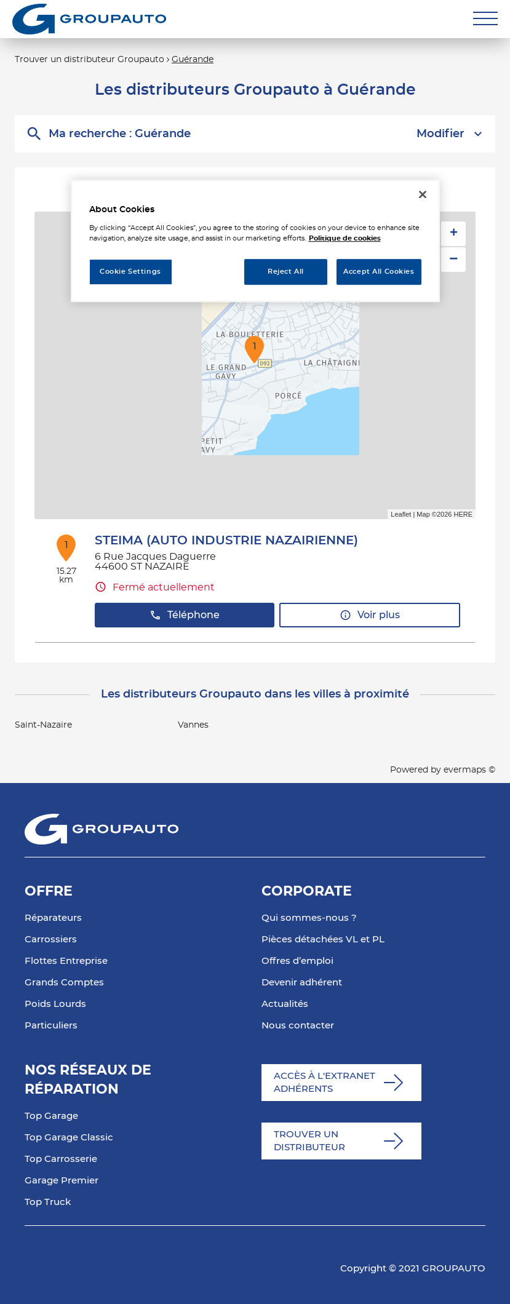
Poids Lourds (55, 1004)
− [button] (453, 259)
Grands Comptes (64, 982)
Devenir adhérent (301, 982)
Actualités (284, 1004)
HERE (462, 514)
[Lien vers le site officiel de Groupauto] (89, 19)
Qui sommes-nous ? (309, 918)
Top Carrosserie (61, 1159)
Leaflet (401, 514)
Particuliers (51, 1025)
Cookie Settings (130, 271)
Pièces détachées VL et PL (322, 939)
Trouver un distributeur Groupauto (89, 59)
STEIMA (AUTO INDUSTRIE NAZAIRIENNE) (226, 541)
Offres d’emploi (297, 961)
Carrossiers (51, 939)
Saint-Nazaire (43, 725)
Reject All (286, 271)
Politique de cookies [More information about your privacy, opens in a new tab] (345, 238)
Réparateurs (53, 918)
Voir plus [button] (370, 615)
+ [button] (454, 234)
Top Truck (48, 1202)
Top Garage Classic (69, 1137)
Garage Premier (61, 1180)
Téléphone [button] (184, 615)
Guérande (192, 59)
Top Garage (51, 1116)
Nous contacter (297, 1025)
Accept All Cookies (378, 271)
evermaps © (469, 770)
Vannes (193, 725)
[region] (255, 241)
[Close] (422, 194)
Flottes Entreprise (66, 961)
